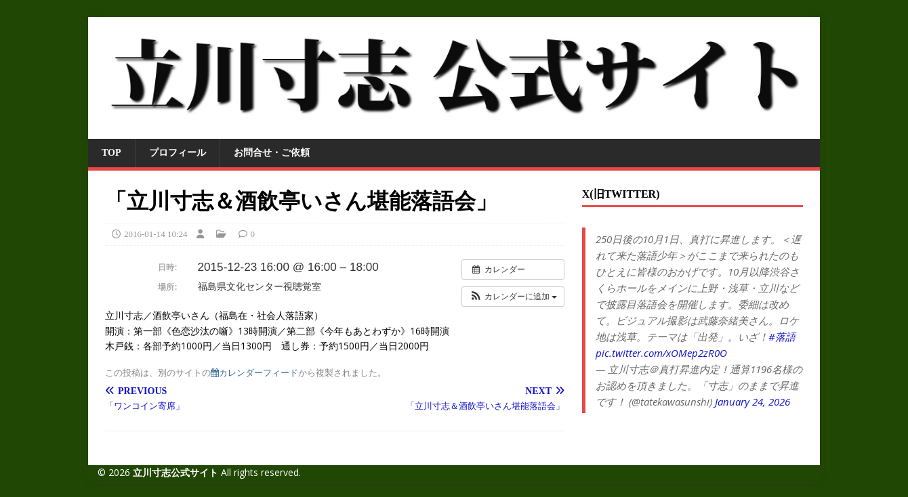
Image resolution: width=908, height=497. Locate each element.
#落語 (782, 336)
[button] (513, 296)
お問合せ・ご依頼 (272, 153)
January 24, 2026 (752, 401)
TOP (111, 153)
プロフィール (177, 153)
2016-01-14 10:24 (156, 234)
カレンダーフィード (254, 373)
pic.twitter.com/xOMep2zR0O (661, 353)
